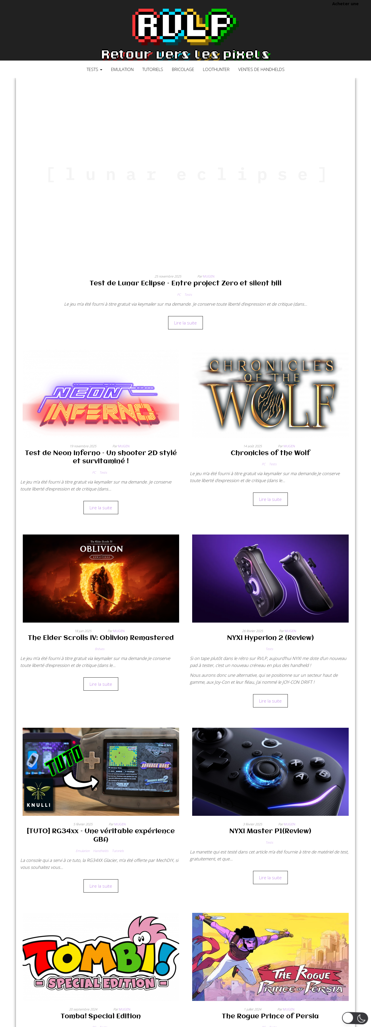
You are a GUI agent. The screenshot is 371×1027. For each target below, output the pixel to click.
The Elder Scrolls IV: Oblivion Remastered (101, 638)
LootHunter (216, 69)
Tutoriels (152, 69)
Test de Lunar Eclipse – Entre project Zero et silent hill (185, 283)
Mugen (208, 276)
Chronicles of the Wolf (270, 453)
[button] (355, 1018)
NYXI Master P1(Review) (270, 831)
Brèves (99, 649)
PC (179, 294)
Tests (94, 69)
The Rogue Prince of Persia (270, 1016)
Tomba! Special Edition (101, 1016)
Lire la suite (185, 323)
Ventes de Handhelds (261, 69)
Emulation (122, 69)
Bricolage (183, 69)
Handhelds (100, 851)
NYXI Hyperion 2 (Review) (270, 638)
